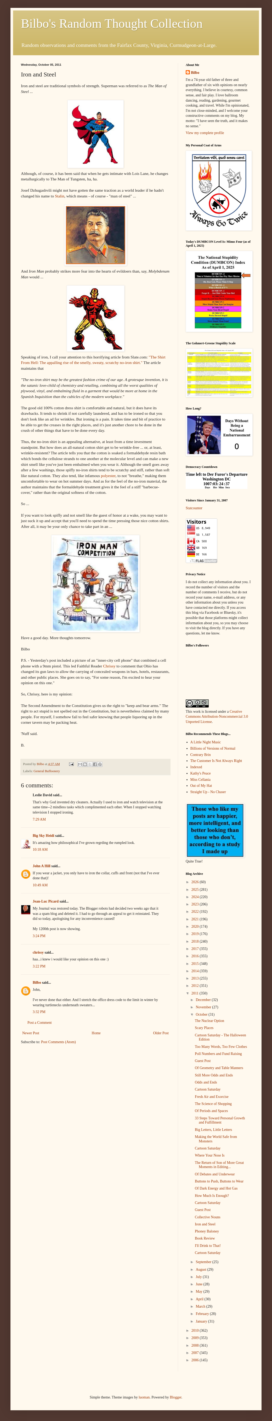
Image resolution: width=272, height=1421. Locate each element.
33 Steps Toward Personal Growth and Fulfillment (220, 1120)
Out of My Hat (201, 786)
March (201, 1306)
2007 (195, 1353)
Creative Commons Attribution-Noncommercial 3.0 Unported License (217, 717)
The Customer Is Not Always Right (216, 761)
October (202, 1014)
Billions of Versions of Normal (212, 748)
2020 (195, 926)
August (201, 1269)
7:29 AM (39, 819)
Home (96, 1033)
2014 (195, 971)
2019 (195, 934)
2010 (195, 1330)
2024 (195, 897)
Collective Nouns (207, 1217)
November (204, 1007)
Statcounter (194, 508)
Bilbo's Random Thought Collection (111, 23)
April (200, 1299)
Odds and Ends (206, 1082)
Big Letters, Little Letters (213, 1130)
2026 (195, 882)
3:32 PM (39, 1012)
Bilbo (37, 983)
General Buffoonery (46, 771)
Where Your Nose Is (210, 1155)
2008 (195, 1345)
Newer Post (30, 1033)
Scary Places (204, 1028)
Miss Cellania (200, 780)
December (204, 1000)
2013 (195, 978)
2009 (195, 1338)
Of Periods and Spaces (211, 1111)
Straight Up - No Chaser (208, 792)
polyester (108, 475)
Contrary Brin (200, 755)
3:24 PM (39, 936)
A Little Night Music (205, 742)
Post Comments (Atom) (58, 1042)
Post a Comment (39, 1023)
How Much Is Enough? (212, 1196)
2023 (195, 904)
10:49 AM (40, 885)
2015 (195, 964)
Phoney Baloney (207, 1231)
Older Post (161, 1033)
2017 (195, 949)
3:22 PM (39, 966)
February (203, 1314)
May (199, 1291)
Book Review (205, 1238)
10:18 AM (40, 850)
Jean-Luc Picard (46, 901)
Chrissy (109, 666)
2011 (195, 993)
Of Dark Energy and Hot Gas (216, 1188)
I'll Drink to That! (208, 1246)
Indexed (196, 767)
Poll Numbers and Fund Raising (218, 1054)
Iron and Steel (205, 1224)
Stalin (59, 196)
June (199, 1284)
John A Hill (41, 866)
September (204, 1262)
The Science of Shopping (213, 1104)
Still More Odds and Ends (214, 1075)
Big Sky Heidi (43, 836)
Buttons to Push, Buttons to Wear (219, 1181)
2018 (195, 941)
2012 (195, 986)
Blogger (175, 1397)
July (199, 1277)
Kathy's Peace (200, 773)
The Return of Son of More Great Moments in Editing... (219, 1165)
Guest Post (203, 1061)
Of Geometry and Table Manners (219, 1068)
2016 (195, 956)
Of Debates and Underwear (215, 1174)
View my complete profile (205, 133)
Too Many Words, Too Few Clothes (221, 1047)
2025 (195, 890)
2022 (195, 912)
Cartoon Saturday (207, 1089)
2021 (195, 919)
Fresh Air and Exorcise (212, 1097)
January (202, 1321)
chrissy (38, 952)
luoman (144, 1397)
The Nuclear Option (209, 1021)
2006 (195, 1360)
